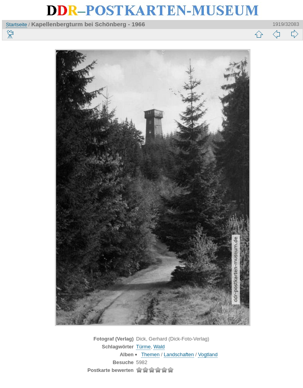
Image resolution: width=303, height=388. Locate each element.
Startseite (16, 24)
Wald (159, 347)
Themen (150, 354)
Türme (143, 347)
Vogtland (208, 354)
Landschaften (179, 354)
